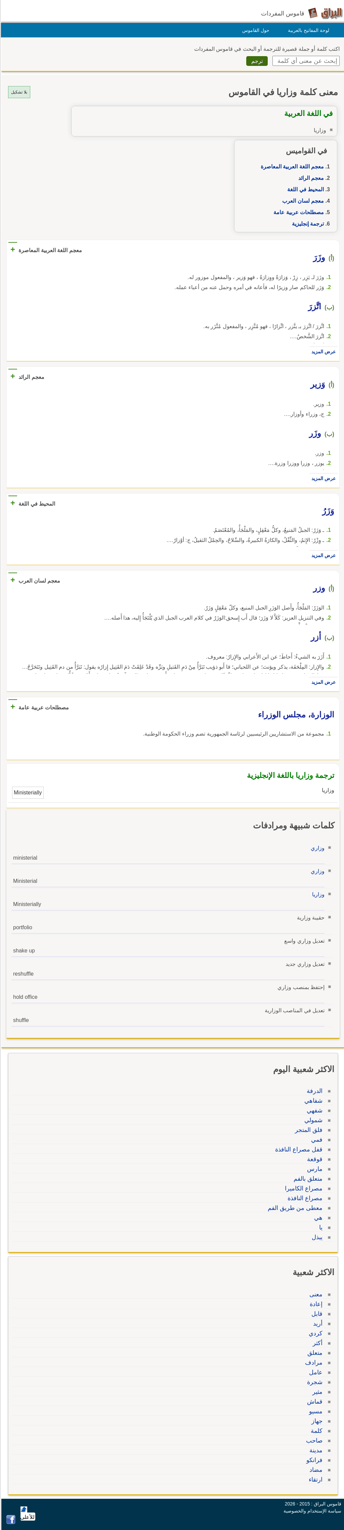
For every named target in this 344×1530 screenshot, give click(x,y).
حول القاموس (254, 30)
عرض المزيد (322, 351)
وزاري (317, 848)
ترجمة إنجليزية (307, 224)
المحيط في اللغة (304, 189)
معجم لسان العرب (302, 201)
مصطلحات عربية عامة (297, 212)
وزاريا (317, 894)
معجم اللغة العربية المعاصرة (291, 166)
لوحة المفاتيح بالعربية (307, 30)
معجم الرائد (310, 178)
